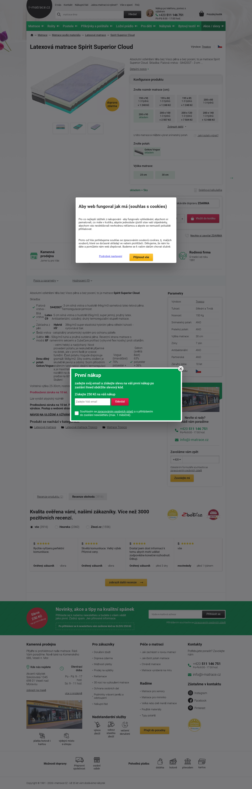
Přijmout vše (141, 257)
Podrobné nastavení (110, 256)
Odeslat (120, 401)
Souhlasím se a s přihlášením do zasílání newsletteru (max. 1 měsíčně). (116, 413)
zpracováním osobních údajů (115, 411)
